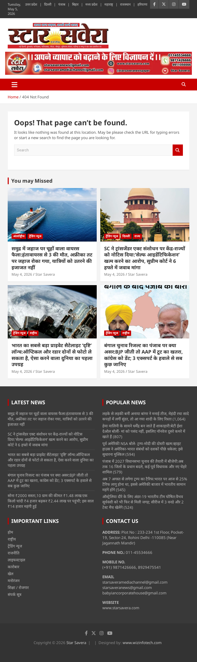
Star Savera (45, 274)
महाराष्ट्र (108, 4)
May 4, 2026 (22, 274)
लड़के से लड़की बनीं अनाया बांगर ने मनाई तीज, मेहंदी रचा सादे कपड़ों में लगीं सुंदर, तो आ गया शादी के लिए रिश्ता (145, 416)
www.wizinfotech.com (142, 642)
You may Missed (32, 180)
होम (10, 532)
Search (178, 150)
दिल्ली (47, 4)
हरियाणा (142, 4)
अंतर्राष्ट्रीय (19, 236)
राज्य (137, 236)
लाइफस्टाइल (16, 559)
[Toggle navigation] (14, 84)
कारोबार (13, 566)
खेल (10, 573)
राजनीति (13, 552)
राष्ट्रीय (33, 333)
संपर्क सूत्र (14, 594)
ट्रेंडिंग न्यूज (35, 236)
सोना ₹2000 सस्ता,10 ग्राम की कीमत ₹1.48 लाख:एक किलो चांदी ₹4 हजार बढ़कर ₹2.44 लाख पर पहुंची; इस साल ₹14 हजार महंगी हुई (51, 501)
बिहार (75, 4)
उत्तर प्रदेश (31, 4)
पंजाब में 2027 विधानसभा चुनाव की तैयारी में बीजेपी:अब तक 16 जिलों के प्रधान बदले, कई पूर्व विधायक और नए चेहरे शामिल (144, 466)
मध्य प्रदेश (91, 4)
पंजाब (61, 4)
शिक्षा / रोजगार (18, 587)
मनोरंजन (13, 580)
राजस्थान (125, 4)
